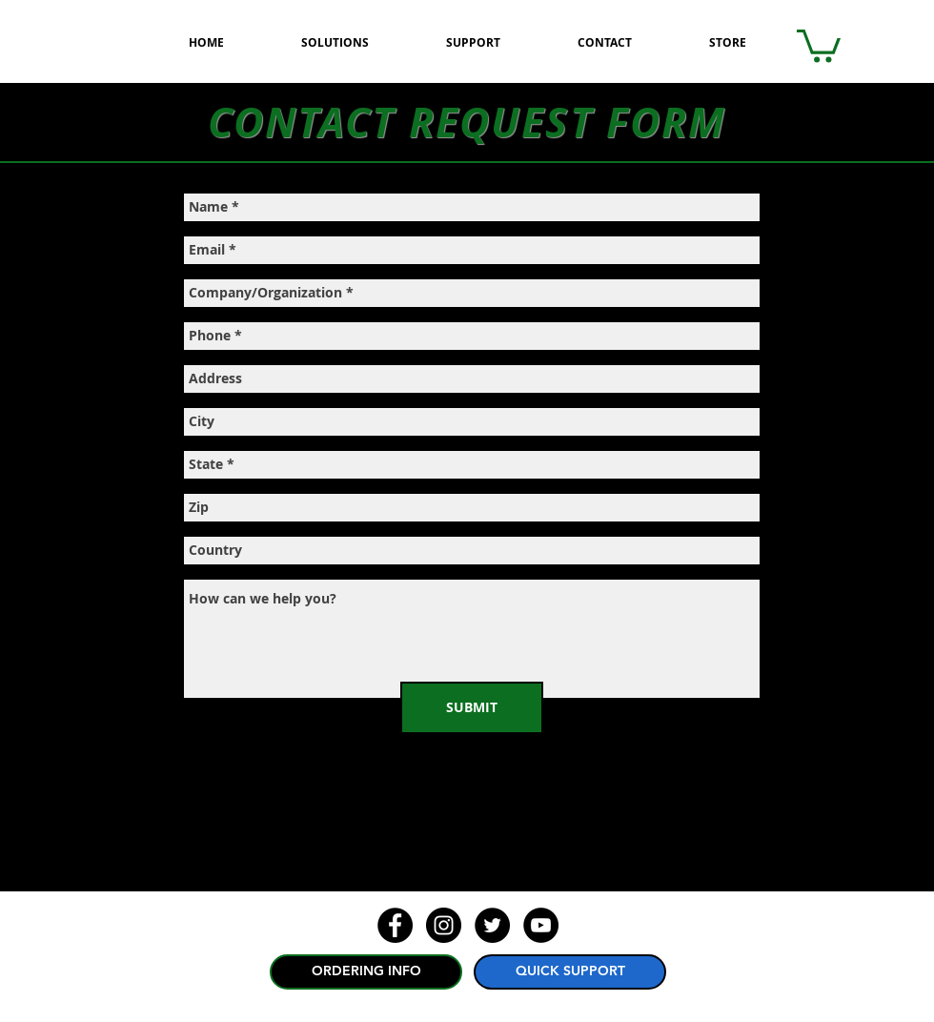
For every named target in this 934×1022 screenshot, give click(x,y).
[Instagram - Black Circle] (443, 925)
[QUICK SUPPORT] (570, 972)
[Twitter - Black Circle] (492, 925)
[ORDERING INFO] (366, 972)
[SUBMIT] (471, 708)
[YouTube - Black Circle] (540, 925)
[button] (819, 44)
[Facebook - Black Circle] (395, 925)
